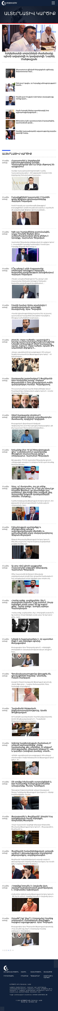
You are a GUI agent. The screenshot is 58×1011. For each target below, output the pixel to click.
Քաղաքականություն (11, 972)
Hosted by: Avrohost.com (29, 1002)
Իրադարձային (9, 976)
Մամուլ (23, 972)
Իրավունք (24, 976)
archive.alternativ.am (40, 995)
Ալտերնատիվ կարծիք (48, 976)
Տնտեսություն (36, 972)
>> (13, 950)
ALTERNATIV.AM (26, 1000)
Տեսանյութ (48, 972)
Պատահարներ (35, 976)
